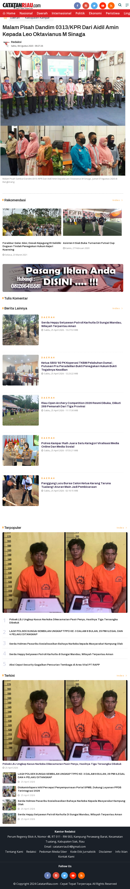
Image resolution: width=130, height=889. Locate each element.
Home (9, 13)
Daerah (42, 13)
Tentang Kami (14, 852)
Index (118, 200)
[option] (33, 232)
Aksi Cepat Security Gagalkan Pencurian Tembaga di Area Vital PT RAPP (54, 664)
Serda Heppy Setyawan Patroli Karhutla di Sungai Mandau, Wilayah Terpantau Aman (61, 654)
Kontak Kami (66, 856)
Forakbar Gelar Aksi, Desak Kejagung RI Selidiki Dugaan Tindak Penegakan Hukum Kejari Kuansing (32, 246)
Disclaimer (105, 852)
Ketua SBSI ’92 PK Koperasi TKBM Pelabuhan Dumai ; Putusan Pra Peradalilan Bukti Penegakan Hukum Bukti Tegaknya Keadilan (78, 366)
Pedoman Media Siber (53, 852)
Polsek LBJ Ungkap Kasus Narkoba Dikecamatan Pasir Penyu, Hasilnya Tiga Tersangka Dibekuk (62, 764)
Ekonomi (95, 13)
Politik (80, 13)
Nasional (26, 13)
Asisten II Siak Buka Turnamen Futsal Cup (89, 243)
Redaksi (16, 42)
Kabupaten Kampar (37, 17)
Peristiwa (113, 13)
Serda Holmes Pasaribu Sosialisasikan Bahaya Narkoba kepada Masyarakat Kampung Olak (66, 643)
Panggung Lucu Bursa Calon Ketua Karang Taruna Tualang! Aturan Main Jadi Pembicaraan (76, 485)
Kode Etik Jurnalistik (83, 852)
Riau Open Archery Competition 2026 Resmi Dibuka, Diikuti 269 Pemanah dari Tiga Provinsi (81, 404)
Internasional (61, 13)
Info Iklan (121, 852)
